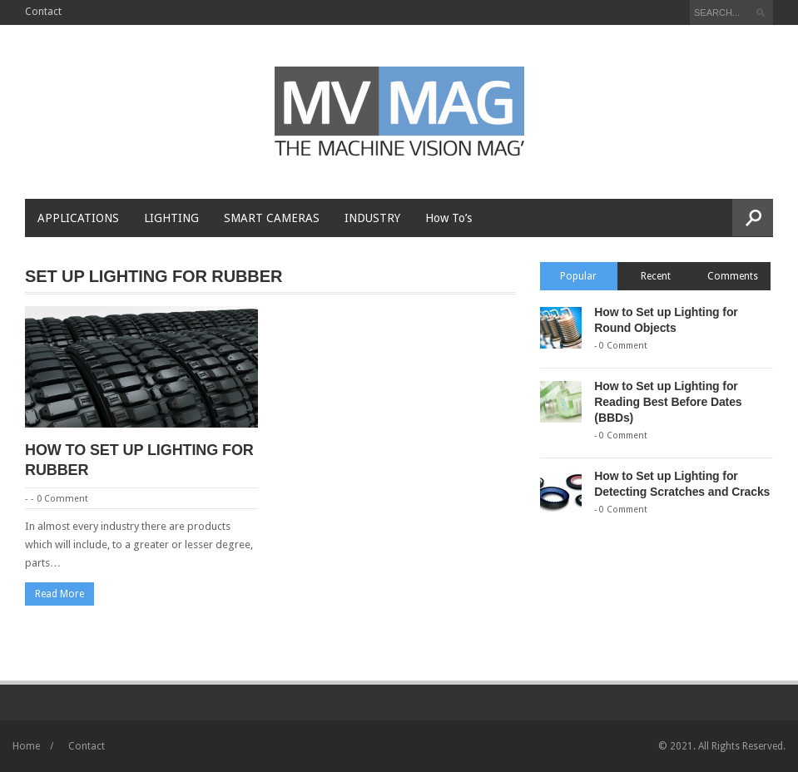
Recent (656, 276)
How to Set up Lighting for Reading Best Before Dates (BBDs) (667, 401)
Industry (372, 218)
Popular (578, 276)
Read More (59, 594)
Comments (732, 276)
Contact (43, 11)
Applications (78, 218)
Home (26, 746)
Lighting (171, 218)
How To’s (448, 218)
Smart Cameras (272, 218)
